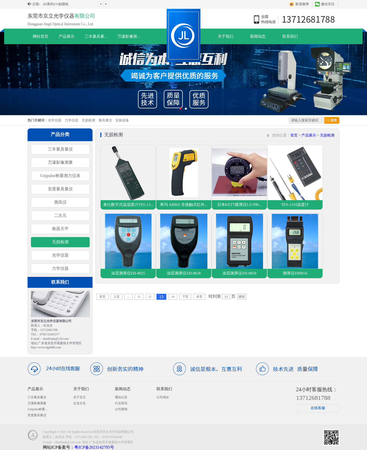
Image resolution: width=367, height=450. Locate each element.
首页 (294, 135)
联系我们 (290, 36)
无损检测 (88, 120)
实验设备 (122, 120)
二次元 (60, 215)
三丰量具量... (96, 36)
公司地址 (162, 397)
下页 (185, 296)
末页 (199, 296)
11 (139, 296)
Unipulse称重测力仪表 (60, 175)
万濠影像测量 (60, 162)
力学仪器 (71, 120)
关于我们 (225, 36)
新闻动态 (258, 36)
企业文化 (79, 403)
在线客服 (318, 408)
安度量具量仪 (60, 189)
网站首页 (40, 36)
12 (150, 296)
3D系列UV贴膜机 (56, 4)
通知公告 (121, 397)
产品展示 (66, 36)
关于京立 (79, 397)
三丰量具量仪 (60, 149)
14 (172, 296)
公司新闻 (121, 409)
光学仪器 (54, 120)
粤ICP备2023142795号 (94, 447)
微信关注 (328, 4)
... (128, 296)
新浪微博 (302, 4)
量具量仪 (105, 120)
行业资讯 (121, 403)
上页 (116, 296)
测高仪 (60, 202)
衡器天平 (60, 228)
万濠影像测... (128, 36)
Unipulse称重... (37, 409)
